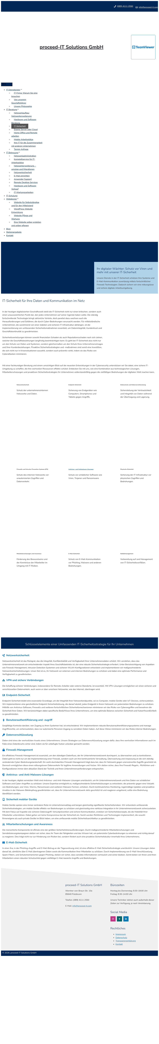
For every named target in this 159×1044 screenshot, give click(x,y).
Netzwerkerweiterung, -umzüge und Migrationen (23, 167)
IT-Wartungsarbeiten (23, 192)
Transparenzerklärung (126, 940)
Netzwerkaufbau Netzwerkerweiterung (21, 115)
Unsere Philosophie (23, 106)
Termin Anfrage (21, 149)
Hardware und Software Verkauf (23, 187)
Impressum (121, 934)
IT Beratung (12, 109)
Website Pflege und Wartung (21, 217)
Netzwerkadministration (25, 156)
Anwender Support (23, 179)
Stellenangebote (13, 232)
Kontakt (9, 235)
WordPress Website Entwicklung (22, 211)
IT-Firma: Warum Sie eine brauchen (24, 95)
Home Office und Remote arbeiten (24, 134)
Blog (8, 228)
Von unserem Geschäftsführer (18, 101)
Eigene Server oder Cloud (26, 129)
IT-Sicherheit (20, 126)
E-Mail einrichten (22, 175)
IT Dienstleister (14, 89)
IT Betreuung (13, 152)
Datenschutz (121, 937)
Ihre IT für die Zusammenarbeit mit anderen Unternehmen (26, 144)
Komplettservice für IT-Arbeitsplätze (23, 161)
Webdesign (12, 199)
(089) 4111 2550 (125, 6)
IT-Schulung (11, 195)
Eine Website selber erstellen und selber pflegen (26, 224)
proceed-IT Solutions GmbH (71, 47)
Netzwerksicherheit (23, 172)
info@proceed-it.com (148, 7)
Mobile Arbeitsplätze (23, 139)
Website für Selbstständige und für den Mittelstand (25, 204)
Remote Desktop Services (26, 182)
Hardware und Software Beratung (23, 121)
